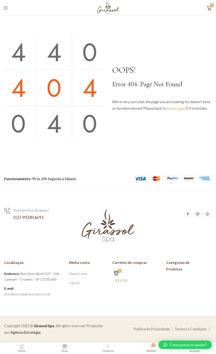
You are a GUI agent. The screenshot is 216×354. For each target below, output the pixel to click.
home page (176, 108)
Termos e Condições (191, 329)
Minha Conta (78, 274)
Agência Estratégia (25, 332)
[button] (185, 344)
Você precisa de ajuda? (31, 210)
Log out (74, 283)
